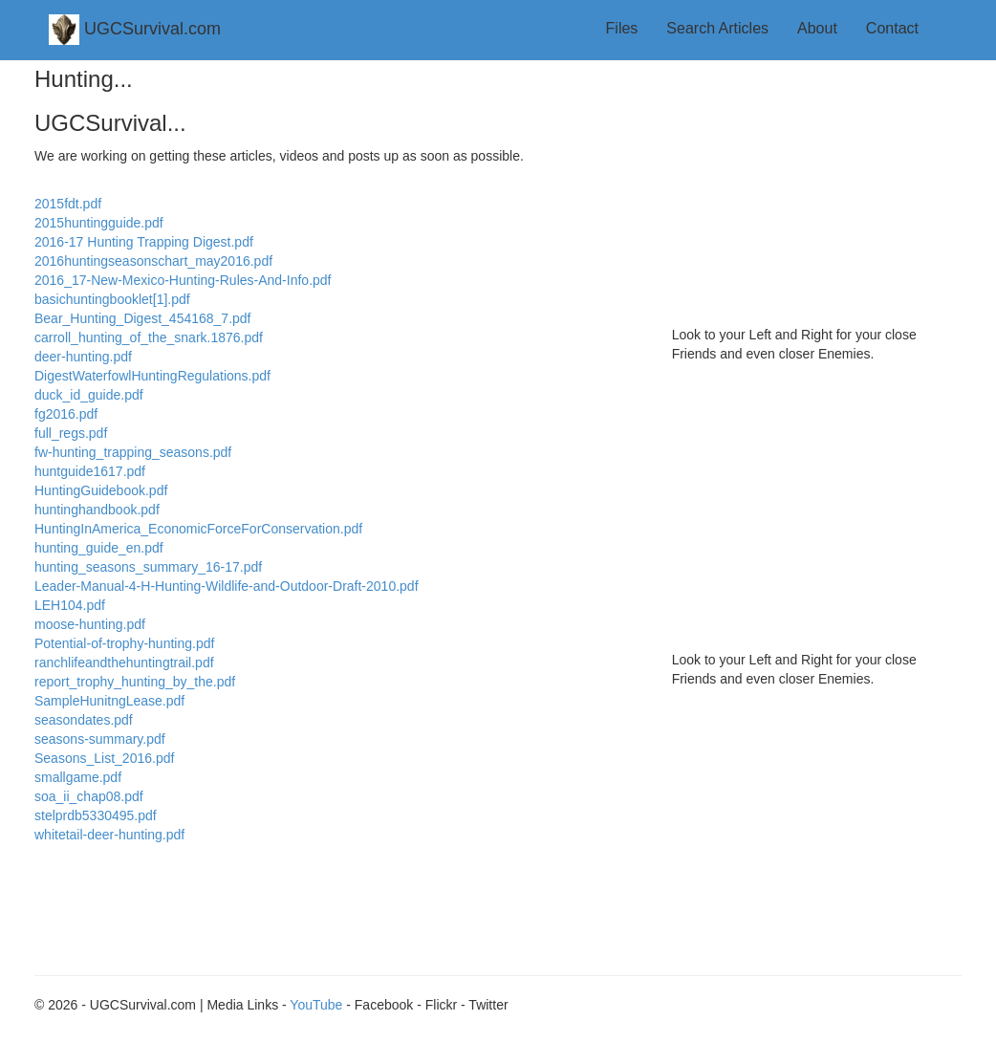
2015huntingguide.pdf (98, 222)
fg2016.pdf (65, 414)
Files (622, 28)
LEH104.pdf (69, 605)
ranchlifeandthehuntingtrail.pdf (124, 662)
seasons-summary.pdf (99, 739)
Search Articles (717, 28)
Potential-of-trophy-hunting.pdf (124, 643)
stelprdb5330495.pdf (95, 815)
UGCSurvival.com (135, 29)
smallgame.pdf (77, 777)
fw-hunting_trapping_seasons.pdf (132, 452)
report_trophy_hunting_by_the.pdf (134, 681)
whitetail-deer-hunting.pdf (109, 834)
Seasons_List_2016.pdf (104, 758)
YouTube (316, 1004)
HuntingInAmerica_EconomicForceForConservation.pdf (198, 528)
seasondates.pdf (83, 720)
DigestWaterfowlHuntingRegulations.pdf (152, 375)
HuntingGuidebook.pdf (100, 490)
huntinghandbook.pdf (97, 509)
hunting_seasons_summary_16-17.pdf (148, 567)
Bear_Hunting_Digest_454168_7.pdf (142, 318)
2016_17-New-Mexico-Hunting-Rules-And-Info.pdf (183, 280)
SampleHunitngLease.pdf (109, 700)
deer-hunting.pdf (83, 356)
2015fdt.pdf (67, 203)
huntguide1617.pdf (89, 471)
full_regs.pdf (70, 433)
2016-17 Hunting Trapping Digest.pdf (143, 242)
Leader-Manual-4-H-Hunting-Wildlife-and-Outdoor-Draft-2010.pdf (226, 586)
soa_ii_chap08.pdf (88, 796)
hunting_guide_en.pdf (98, 547)
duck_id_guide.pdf (88, 394)
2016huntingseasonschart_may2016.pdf (153, 261)
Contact (892, 28)
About (817, 28)
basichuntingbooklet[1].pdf (112, 299)
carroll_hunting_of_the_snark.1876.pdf (148, 337)
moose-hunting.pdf (89, 624)
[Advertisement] (817, 186)
